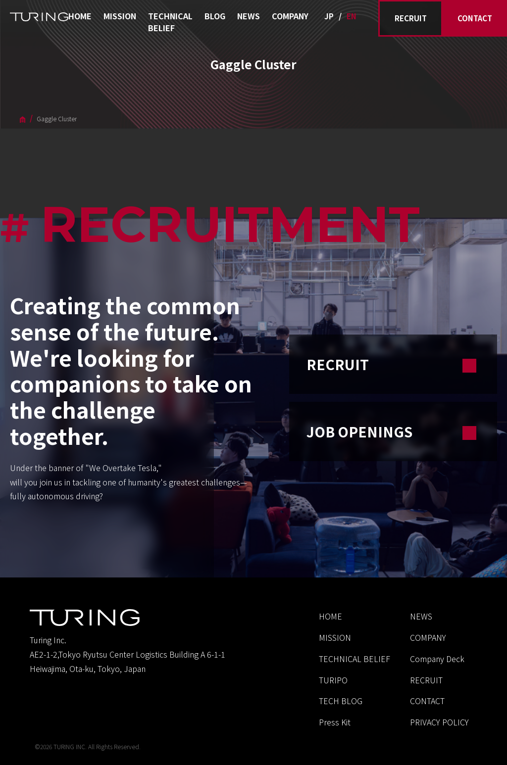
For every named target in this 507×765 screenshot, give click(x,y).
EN (351, 16)
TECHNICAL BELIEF (170, 22)
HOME (80, 16)
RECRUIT (411, 18)
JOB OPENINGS (393, 431)
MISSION (119, 16)
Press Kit (335, 722)
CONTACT (474, 18)
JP (329, 16)
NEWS (248, 16)
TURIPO (333, 680)
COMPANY (290, 16)
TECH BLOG (340, 701)
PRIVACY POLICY (439, 722)
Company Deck (437, 659)
